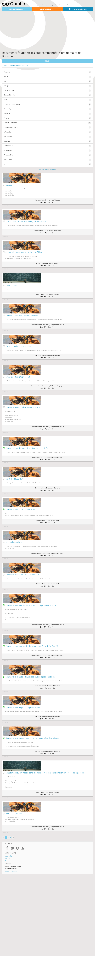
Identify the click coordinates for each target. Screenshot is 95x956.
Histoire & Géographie (47, 127)
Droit (47, 100)
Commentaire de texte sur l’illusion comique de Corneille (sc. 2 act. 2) (31, 646)
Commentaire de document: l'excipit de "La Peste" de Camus (28, 448)
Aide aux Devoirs (47, 9)
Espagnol (47, 114)
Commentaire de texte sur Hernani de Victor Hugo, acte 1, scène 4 (30, 605)
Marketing (47, 141)
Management (47, 137)
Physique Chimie (47, 155)
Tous (5, 65)
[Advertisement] (47, 30)
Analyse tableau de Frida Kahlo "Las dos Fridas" (23, 252)
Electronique (47, 109)
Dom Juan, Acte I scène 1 (15, 813)
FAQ (5, 860)
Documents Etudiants (17, 9)
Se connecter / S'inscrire (78, 9)
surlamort (9, 185)
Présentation (8, 856)
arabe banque (10, 285)
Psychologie (47, 160)
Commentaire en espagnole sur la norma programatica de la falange (32, 738)
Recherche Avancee (48, 170)
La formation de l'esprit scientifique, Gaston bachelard (26, 221)
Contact (7, 858)
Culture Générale (47, 95)
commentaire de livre (13, 542)
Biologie (47, 86)
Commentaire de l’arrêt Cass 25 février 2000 (22, 574)
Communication (47, 90)
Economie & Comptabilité (47, 104)
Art (47, 81)
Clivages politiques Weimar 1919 (17, 377)
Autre (47, 164)
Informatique (47, 132)
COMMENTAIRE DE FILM (14, 479)
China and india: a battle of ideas (18, 346)
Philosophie (47, 150)
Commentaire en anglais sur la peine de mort (22, 707)
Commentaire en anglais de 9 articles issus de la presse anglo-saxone (31, 677)
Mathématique (47, 146)
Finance (47, 118)
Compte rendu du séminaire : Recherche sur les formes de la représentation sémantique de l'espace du (44, 773)
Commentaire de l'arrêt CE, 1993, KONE (20, 509)
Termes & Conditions (11, 872)
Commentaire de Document (19, 65)
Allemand (47, 72)
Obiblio (13, 4)
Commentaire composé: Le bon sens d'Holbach (23, 407)
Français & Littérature (47, 123)
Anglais (47, 77)
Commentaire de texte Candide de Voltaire (21, 315)
